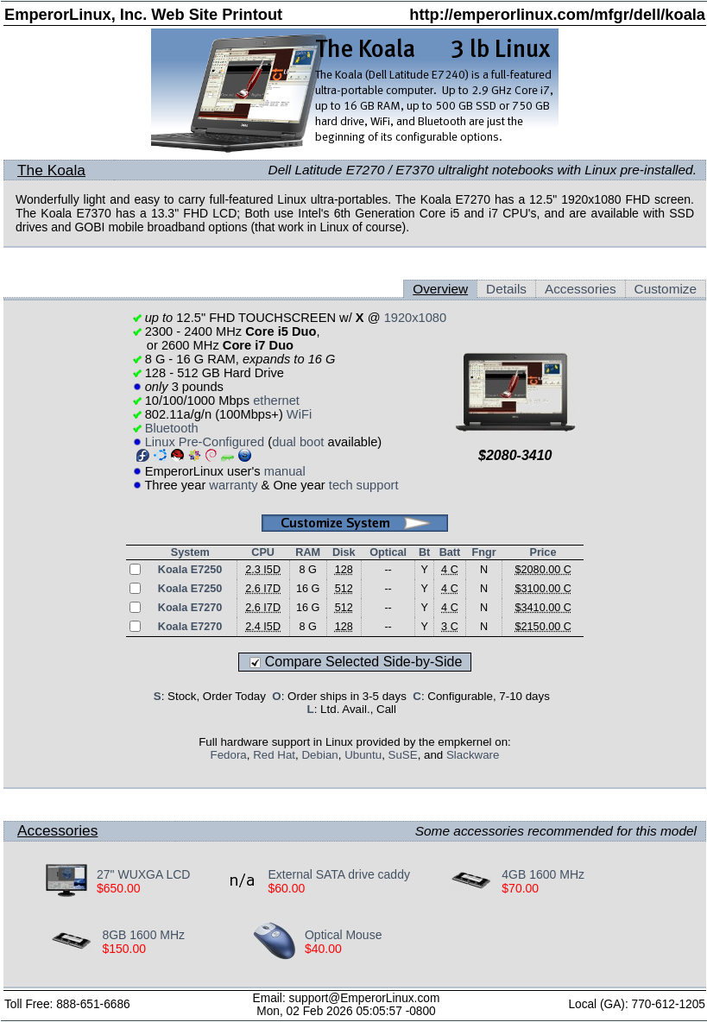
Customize (665, 288)
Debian (319, 754)
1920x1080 (415, 318)
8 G (307, 570)
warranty (233, 485)
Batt (450, 552)
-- (387, 570)
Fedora (229, 754)
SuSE (403, 754)
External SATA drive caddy (338, 874)
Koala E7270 (190, 608)
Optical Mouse (343, 935)
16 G (307, 589)
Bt (424, 552)
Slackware (472, 754)
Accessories (580, 288)
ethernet (276, 400)
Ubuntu (363, 754)
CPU (263, 552)
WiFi (299, 414)
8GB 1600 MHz (143, 935)
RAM (307, 552)
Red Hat (274, 754)
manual (285, 471)
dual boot (298, 442)
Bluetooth (172, 428)
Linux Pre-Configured (205, 442)
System (190, 552)
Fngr (483, 552)
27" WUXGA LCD (143, 874)
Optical (388, 552)
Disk (344, 552)
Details (506, 288)
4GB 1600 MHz (543, 874)
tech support (364, 485)
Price (542, 552)
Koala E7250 (190, 570)
